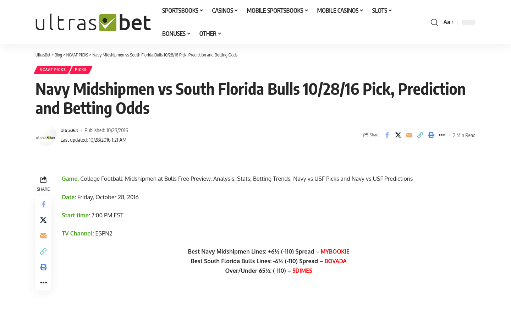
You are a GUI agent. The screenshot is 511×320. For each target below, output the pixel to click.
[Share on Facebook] (387, 136)
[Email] (409, 136)
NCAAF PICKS (54, 70)
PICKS (86, 70)
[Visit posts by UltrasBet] (46, 136)
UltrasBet (70, 132)
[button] (434, 22)
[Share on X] (398, 136)
